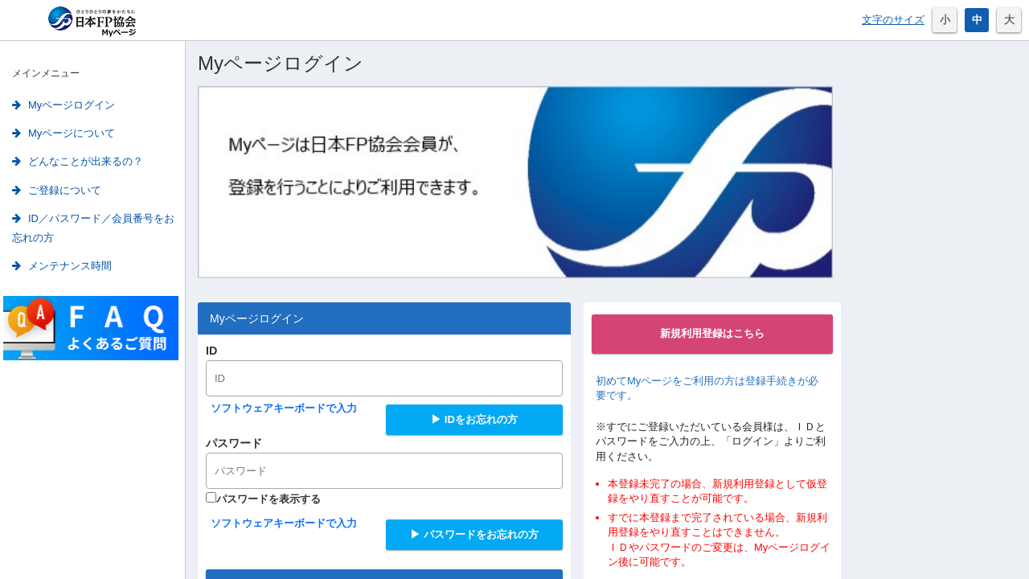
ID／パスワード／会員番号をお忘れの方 (93, 227)
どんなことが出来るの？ (77, 161)
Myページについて (63, 133)
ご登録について (56, 190)
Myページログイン (63, 105)
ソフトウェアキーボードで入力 (284, 408)
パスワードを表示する (263, 498)
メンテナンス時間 (62, 266)
